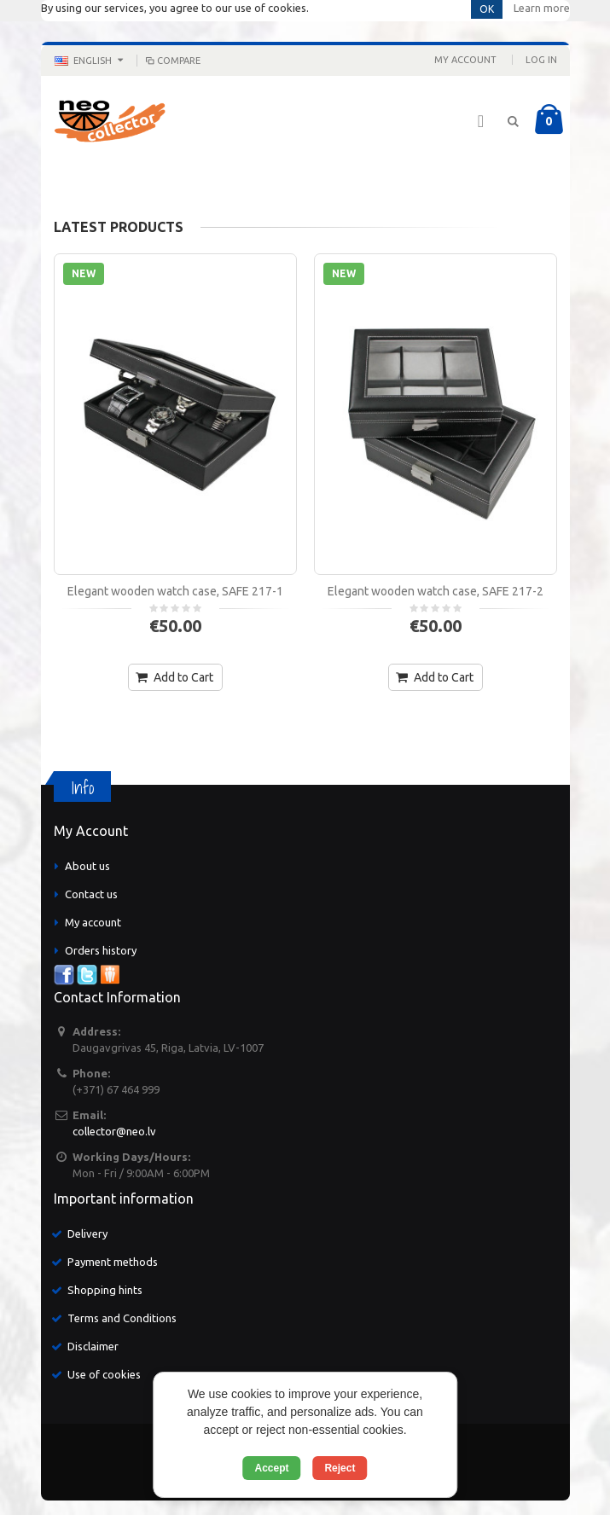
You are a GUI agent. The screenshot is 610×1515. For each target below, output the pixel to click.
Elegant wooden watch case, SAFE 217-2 (435, 591)
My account (93, 922)
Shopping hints (104, 1290)
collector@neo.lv (114, 1131)
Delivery (87, 1233)
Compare (172, 60)
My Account (465, 60)
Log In (541, 60)
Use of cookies (104, 1374)
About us (87, 866)
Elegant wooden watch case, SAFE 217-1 (175, 591)
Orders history (101, 950)
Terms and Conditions (122, 1318)
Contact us (91, 894)
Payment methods (112, 1262)
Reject (339, 1468)
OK (486, 9)
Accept (272, 1468)
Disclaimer (93, 1346)
